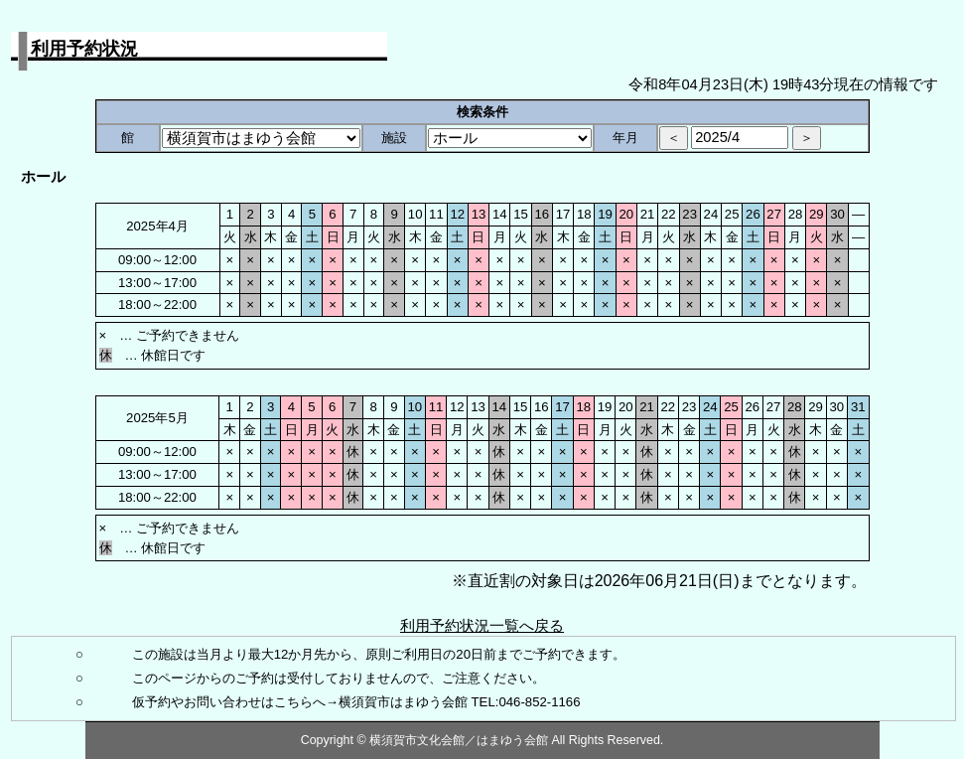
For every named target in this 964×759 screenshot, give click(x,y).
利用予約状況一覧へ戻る (482, 626)
